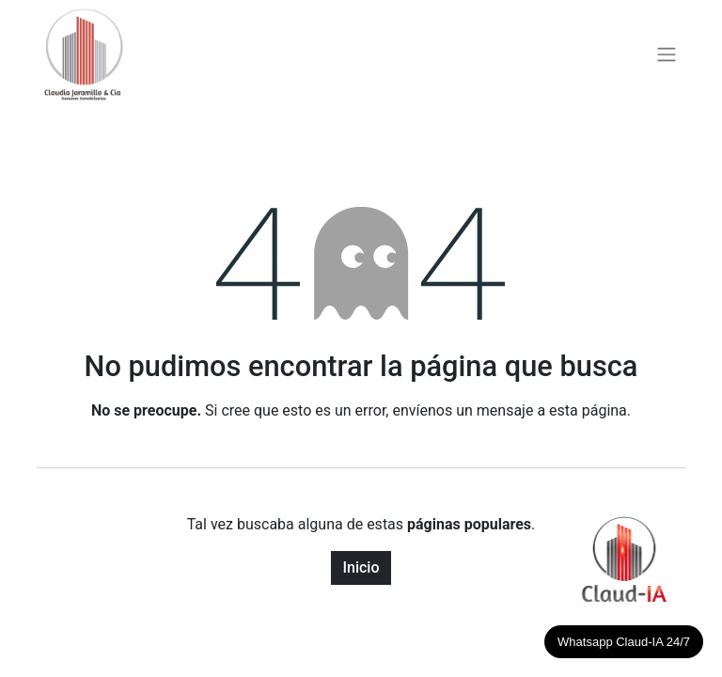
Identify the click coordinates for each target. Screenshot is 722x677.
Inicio (360, 567)
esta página (588, 410)
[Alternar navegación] (666, 55)
